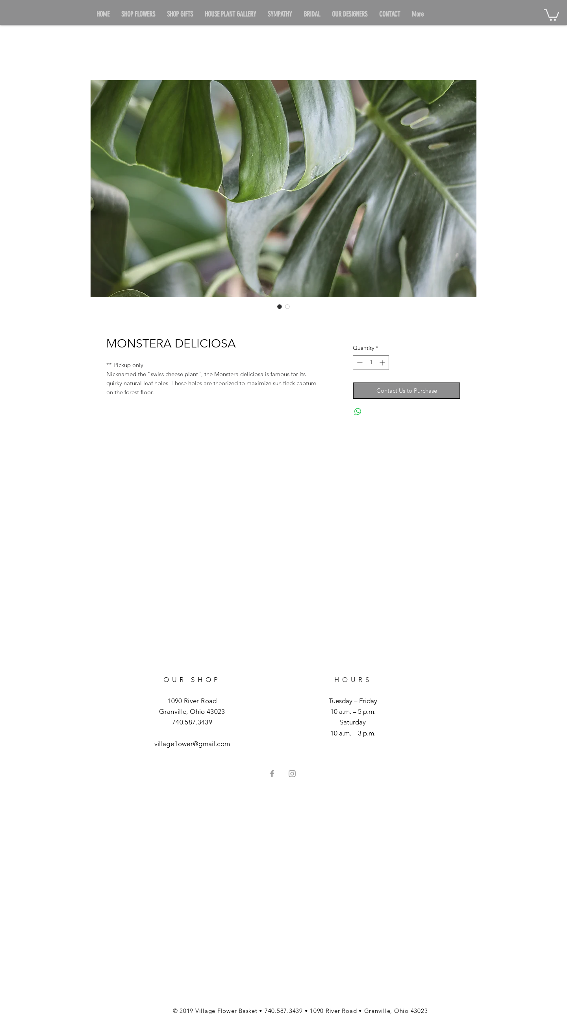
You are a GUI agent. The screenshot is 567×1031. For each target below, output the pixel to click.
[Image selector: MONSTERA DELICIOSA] (280, 306)
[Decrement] (359, 363)
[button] (551, 14)
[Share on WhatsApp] (358, 411)
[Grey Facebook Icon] (272, 773)
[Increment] (383, 363)
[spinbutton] (371, 363)
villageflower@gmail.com (192, 744)
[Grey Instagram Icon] (292, 773)
